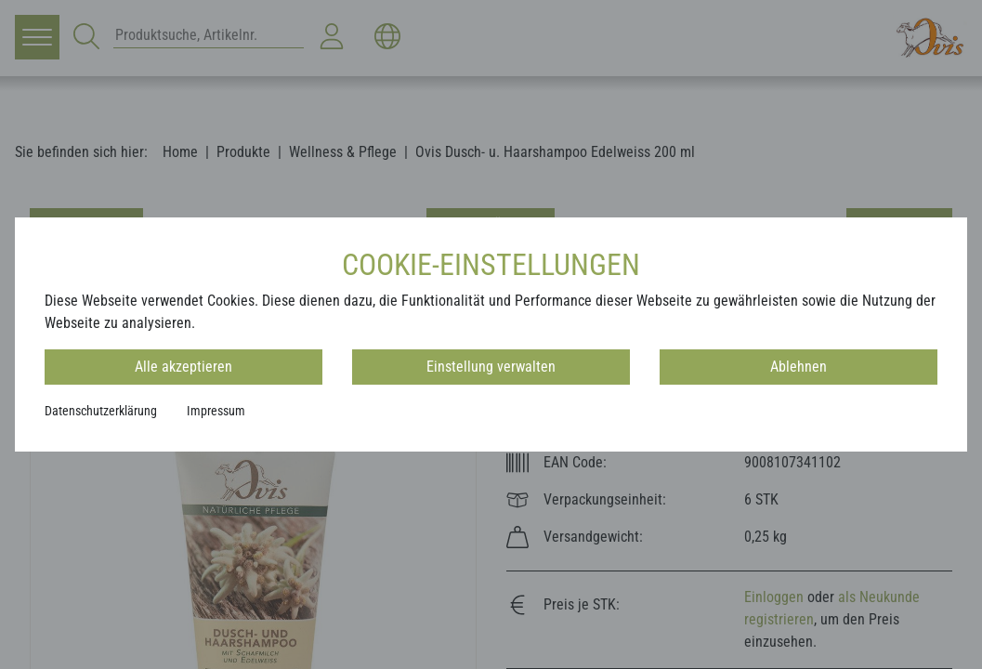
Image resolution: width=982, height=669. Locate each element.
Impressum (216, 410)
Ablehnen (798, 366)
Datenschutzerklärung (101, 410)
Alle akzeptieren (183, 366)
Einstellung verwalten (491, 366)
